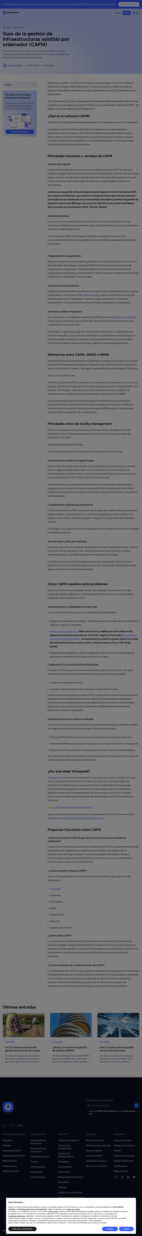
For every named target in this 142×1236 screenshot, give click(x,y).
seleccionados (53, 1211)
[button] (132, 1202)
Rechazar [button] (110, 1229)
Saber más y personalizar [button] (22, 1229)
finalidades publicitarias (16, 1216)
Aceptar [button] (126, 1229)
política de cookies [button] (73, 1209)
